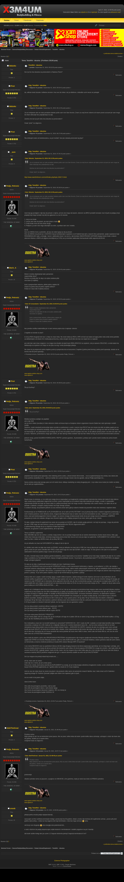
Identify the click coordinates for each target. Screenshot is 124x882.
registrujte (94, 12)
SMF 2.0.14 (51, 864)
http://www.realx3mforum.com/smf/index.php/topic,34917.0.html (45, 177)
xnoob (12, 808)
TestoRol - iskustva (35, 65)
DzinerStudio (67, 866)
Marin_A (12, 268)
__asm (13, 152)
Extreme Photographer (62, 861)
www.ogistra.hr (28, 262)
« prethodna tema (108, 53)
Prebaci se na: (95, 853)
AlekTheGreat (13, 728)
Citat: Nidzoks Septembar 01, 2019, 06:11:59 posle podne (43, 158)
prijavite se (84, 12)
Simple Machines (70, 864)
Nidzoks (12, 66)
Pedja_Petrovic (12, 186)
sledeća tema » (118, 53)
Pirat (13, 86)
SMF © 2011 (60, 864)
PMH (45, 25)
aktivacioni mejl (115, 12)
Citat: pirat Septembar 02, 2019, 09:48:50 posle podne (42, 408)
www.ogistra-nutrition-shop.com (33, 260)
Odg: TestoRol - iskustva (37, 85)
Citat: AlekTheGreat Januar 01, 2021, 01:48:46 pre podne (43, 755)
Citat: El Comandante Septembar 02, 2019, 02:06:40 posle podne (46, 304)
